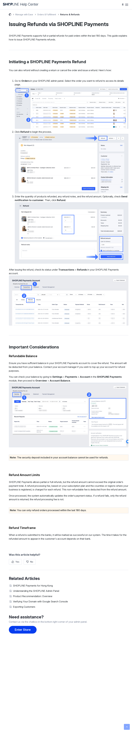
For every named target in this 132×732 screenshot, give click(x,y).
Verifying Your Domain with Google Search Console (40, 601)
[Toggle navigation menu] (126, 5)
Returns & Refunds (70, 14)
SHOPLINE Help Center (10, 15)
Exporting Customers (24, 606)
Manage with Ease (24, 14)
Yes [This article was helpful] (17, 561)
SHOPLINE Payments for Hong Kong (33, 585)
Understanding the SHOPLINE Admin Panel (36, 590)
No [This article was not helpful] (31, 561)
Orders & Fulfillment (46, 14)
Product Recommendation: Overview (32, 596)
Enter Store (23, 629)
